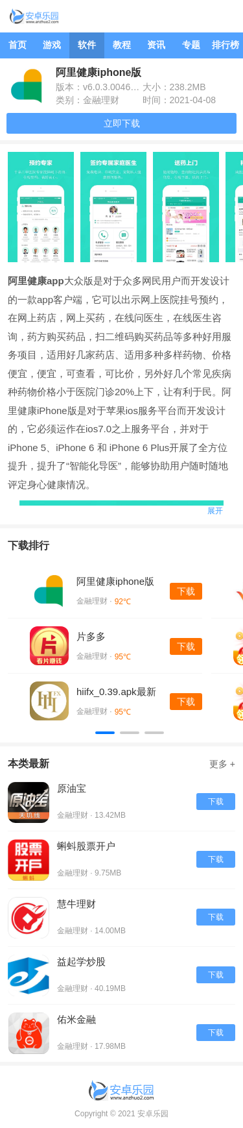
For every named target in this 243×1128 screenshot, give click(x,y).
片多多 (91, 636)
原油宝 (71, 788)
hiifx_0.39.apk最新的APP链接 (116, 692)
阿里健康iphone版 (115, 581)
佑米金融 (76, 1019)
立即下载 (122, 123)
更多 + (222, 764)
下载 (186, 591)
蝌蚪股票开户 (86, 846)
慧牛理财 (76, 903)
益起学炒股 (81, 961)
